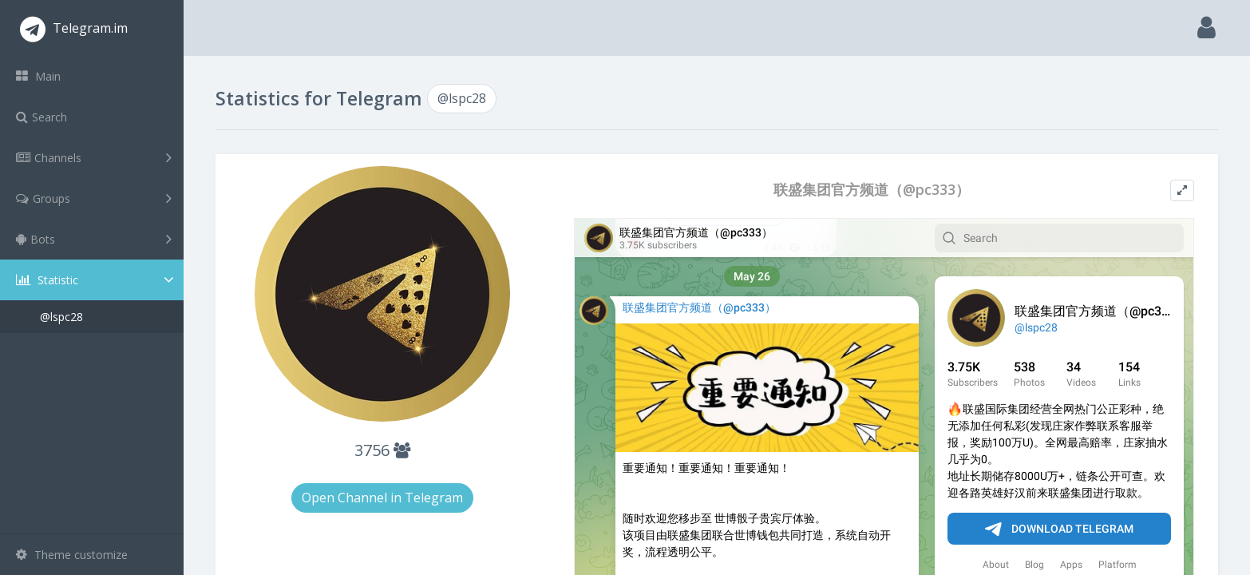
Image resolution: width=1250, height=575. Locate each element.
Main (38, 76)
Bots (94, 239)
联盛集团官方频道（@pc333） (871, 189)
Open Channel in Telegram (382, 497)
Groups (94, 198)
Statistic (96, 280)
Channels (94, 157)
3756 (382, 450)
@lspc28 (61, 316)
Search (41, 117)
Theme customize (72, 554)
